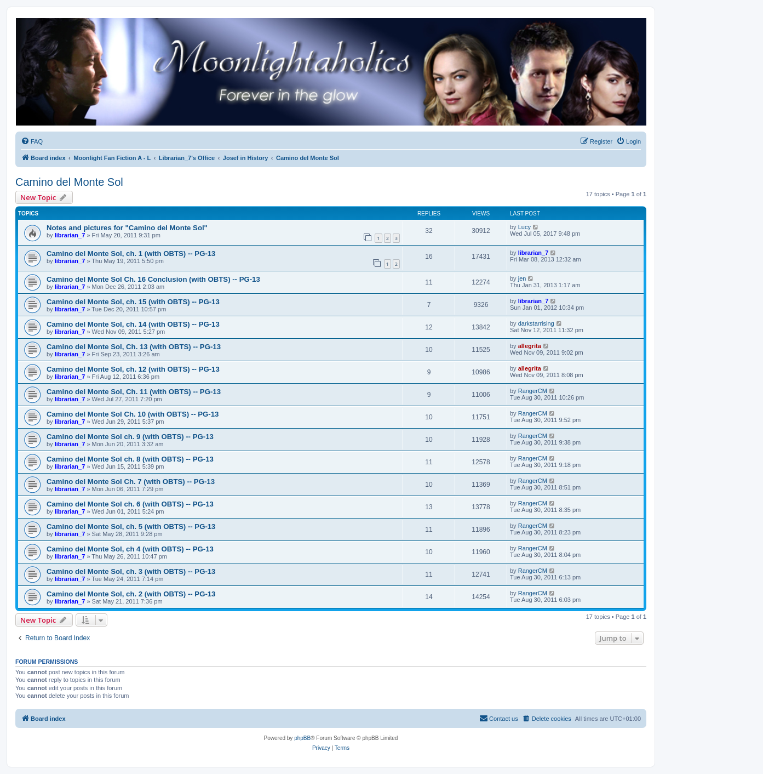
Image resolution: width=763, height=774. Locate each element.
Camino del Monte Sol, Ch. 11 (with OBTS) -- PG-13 (134, 392)
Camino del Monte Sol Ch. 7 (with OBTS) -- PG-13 (131, 481)
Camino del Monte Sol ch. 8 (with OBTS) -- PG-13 (130, 459)
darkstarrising (536, 323)
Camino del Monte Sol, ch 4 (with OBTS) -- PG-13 (130, 549)
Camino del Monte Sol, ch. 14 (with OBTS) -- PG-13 (133, 324)
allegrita (529, 346)
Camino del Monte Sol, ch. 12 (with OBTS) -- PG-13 (133, 369)
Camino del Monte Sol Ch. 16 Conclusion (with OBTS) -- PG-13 (153, 279)
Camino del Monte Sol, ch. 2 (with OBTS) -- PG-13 (131, 594)
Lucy (524, 227)
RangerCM (532, 391)
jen (522, 278)
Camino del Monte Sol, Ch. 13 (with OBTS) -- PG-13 (134, 347)
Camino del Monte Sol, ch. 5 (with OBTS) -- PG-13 (131, 526)
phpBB (302, 738)
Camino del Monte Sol (69, 182)
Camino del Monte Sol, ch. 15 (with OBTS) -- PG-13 (133, 302)
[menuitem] (32, 141)
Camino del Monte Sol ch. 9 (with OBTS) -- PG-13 (130, 436)
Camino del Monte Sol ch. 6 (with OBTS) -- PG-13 (130, 504)
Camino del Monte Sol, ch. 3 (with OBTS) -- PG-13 (131, 571)
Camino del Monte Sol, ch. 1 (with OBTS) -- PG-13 (131, 253)
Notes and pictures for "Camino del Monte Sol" (127, 228)
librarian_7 (70, 235)
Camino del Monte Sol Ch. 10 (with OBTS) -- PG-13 (133, 414)
